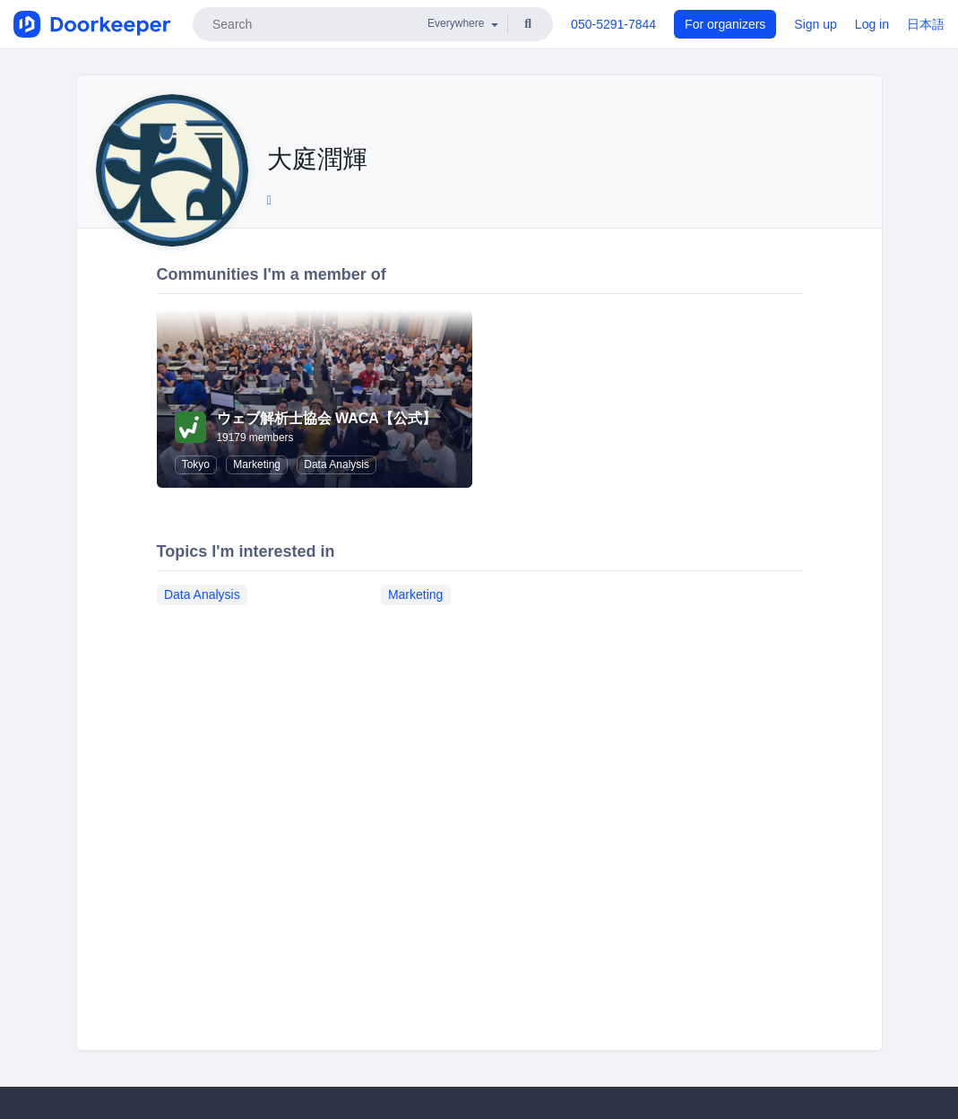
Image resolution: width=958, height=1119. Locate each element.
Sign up (815, 24)
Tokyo (196, 464)
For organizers (725, 24)
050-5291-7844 (613, 24)
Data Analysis (336, 464)
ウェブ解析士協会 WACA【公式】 (326, 418)
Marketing (256, 464)
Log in (872, 24)
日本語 (926, 24)
